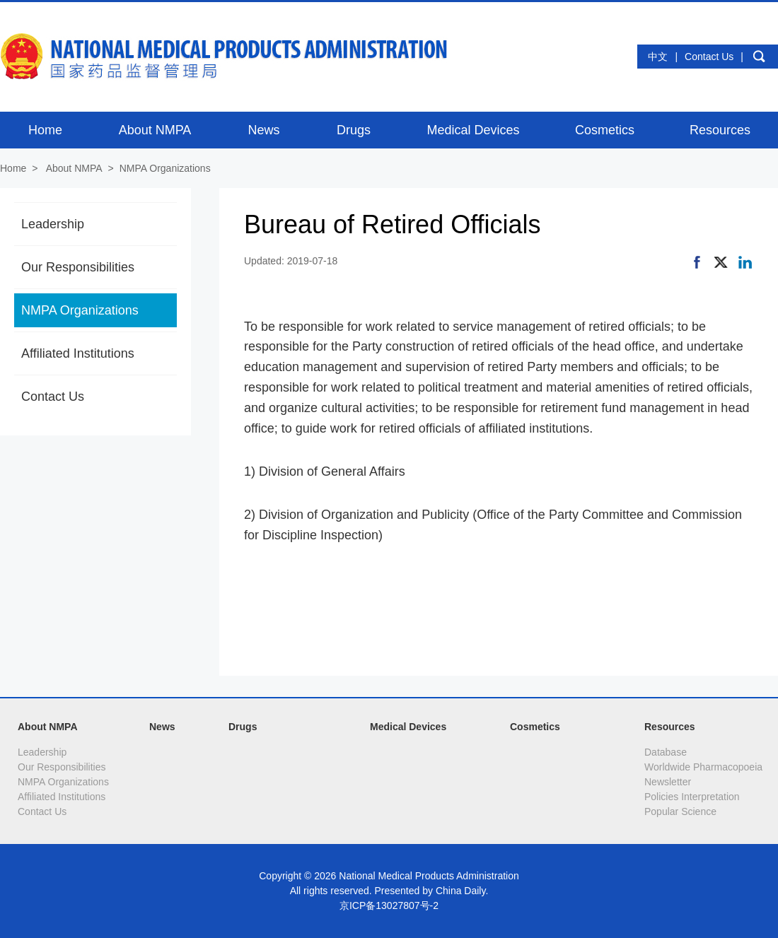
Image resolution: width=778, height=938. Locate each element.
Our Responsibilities (77, 267)
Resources (669, 726)
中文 (658, 56)
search (759, 57)
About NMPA (74, 168)
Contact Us (709, 56)
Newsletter (667, 781)
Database (665, 752)
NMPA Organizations (165, 168)
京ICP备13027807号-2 (389, 905)
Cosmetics (535, 726)
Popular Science (680, 811)
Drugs (242, 726)
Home (13, 168)
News (162, 726)
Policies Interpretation (692, 796)
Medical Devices (408, 726)
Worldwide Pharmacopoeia (703, 767)
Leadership (52, 224)
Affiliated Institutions (77, 353)
